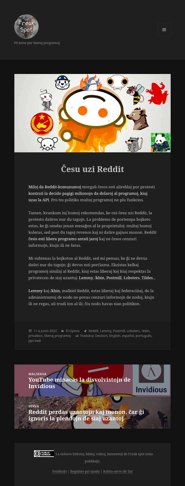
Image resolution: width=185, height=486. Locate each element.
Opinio (74, 331)
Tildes (147, 277)
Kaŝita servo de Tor (118, 471)
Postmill (114, 277)
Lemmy (86, 277)
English (114, 335)
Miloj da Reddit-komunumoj (54, 186)
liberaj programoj (57, 335)
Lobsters (131, 277)
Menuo (164, 29)
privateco (35, 335)
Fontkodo (59, 471)
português (143, 335)
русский (34, 340)
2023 (53, 331)
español (128, 335)
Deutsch (101, 335)
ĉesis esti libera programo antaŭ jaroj (63, 238)
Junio (45, 331)
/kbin (100, 277)
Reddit (94, 331)
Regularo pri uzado (85, 471)
